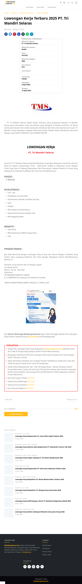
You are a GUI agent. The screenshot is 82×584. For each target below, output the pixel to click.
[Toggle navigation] (76, 2)
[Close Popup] (2, 582)
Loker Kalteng (52, 7)
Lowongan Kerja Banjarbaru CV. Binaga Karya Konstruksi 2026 (38, 490)
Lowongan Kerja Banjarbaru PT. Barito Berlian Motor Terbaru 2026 (39, 479)
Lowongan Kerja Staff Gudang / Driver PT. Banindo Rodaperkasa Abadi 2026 (43, 501)
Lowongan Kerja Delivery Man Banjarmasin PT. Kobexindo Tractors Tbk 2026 (43, 447)
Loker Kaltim (40, 7)
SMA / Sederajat (32, 444)
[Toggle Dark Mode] (68, 2)
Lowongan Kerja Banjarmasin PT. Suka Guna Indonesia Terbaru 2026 (40, 469)
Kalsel (27, 434)
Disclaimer (46, 548)
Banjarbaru (18, 477)
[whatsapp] (42, 566)
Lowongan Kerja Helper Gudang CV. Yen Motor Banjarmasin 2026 (39, 458)
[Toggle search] (72, 3)
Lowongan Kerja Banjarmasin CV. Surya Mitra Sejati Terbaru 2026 (39, 436)
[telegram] (25, 566)
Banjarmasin (19, 434)
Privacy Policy (47, 551)
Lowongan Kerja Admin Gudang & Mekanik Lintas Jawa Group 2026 (40, 512)
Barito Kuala (27, 509)
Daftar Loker (46, 555)
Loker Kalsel (29, 7)
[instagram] (64, 2)
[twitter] (33, 566)
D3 (24, 434)
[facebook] (60, 2)
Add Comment (16, 414)
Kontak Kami (46, 545)
